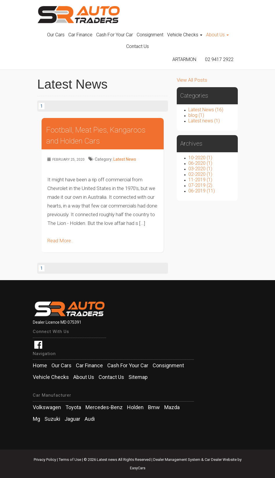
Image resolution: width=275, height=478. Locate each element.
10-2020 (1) (200, 157)
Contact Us (137, 46)
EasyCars (137, 468)
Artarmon (184, 59)
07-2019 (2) (200, 185)
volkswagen (47, 407)
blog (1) (196, 115)
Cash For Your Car (114, 34)
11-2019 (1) (200, 179)
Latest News (124, 159)
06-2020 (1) (200, 163)
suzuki (52, 419)
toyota (73, 407)
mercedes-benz (104, 407)
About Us (217, 34)
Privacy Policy (45, 459)
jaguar (72, 419)
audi (90, 419)
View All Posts (192, 80)
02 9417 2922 (219, 59)
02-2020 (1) (200, 174)
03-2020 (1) (200, 168)
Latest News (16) (205, 109)
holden (135, 407)
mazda (172, 407)
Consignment (150, 34)
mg (36, 419)
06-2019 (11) (201, 191)
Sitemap (138, 377)
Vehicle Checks (184, 34)
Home (40, 365)
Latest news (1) (204, 120)
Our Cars (56, 34)
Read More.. (60, 241)
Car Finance (80, 34)
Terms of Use (70, 459)
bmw (154, 407)
